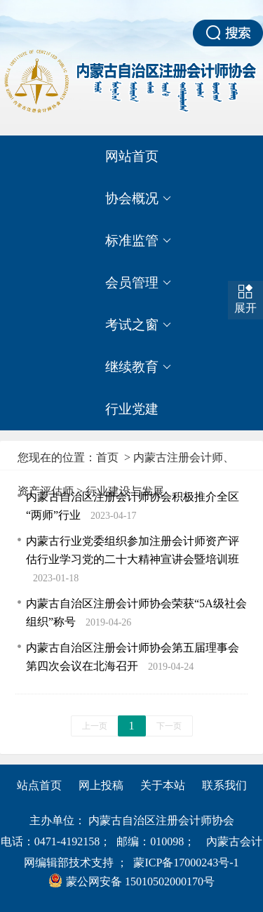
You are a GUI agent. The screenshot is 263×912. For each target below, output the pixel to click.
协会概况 (138, 199)
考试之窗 (138, 325)
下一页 (169, 726)
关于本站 (162, 785)
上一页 (94, 726)
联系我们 (224, 785)
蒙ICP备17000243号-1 (185, 862)
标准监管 (138, 241)
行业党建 (132, 409)
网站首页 (132, 156)
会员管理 (138, 283)
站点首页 (39, 785)
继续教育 (138, 367)
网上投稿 (101, 785)
